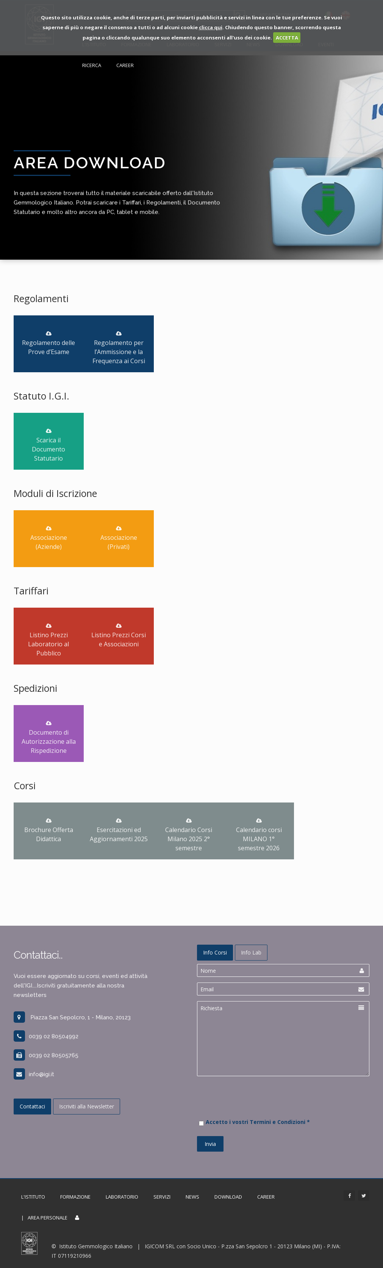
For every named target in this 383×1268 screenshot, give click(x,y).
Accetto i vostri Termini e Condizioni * (258, 1121)
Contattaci (32, 1106)
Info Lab (251, 952)
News (192, 1196)
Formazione (75, 1196)
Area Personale (47, 1217)
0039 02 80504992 (46, 1036)
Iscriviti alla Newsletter (86, 1106)
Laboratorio (122, 1196)
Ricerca (91, 65)
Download (228, 1196)
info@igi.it (34, 1074)
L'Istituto (33, 1196)
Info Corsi (215, 952)
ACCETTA (287, 37)
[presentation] (254, 1110)
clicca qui (210, 27)
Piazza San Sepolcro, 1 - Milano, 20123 (72, 1017)
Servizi (161, 1196)
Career (125, 65)
